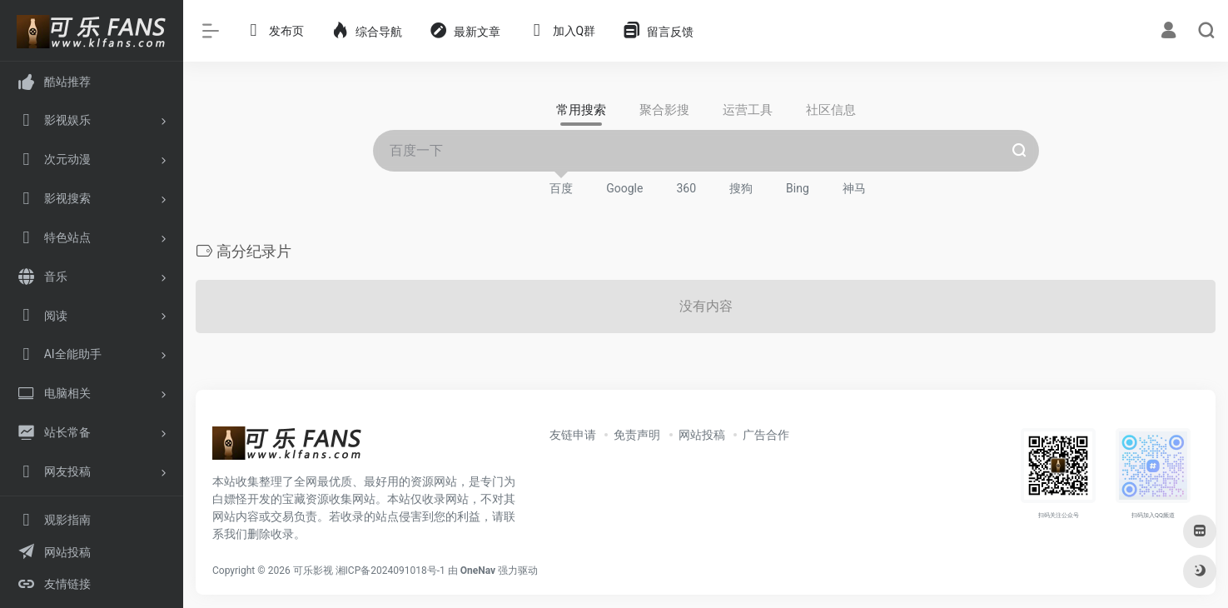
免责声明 (637, 434)
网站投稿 (702, 434)
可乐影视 (313, 570)
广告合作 (766, 434)
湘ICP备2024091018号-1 (390, 570)
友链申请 (572, 434)
